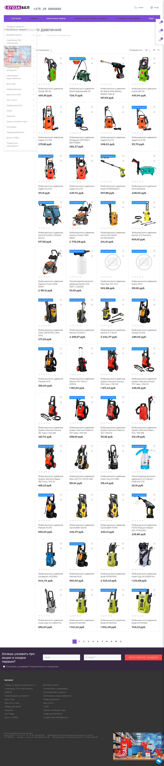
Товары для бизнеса (52, 714)
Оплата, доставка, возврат (91, 18)
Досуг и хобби (11, 717)
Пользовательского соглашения (43, 666)
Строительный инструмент (16, 696)
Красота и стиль (11, 703)
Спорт (46, 706)
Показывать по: (135, 50)
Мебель (8, 692)
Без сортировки (43, 50)
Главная (7, 35)
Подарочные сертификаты (55, 717)
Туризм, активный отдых (54, 710)
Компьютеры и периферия (55, 688)
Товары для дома (51, 699)
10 (116, 641)
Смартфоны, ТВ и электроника (18, 688)
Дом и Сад (9, 699)
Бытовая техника (51, 685)
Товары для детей (12, 706)
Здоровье (8, 710)
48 (147, 50)
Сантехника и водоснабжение (57, 696)
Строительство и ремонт (54, 692)
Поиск (34, 18)
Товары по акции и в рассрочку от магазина (21, 685)
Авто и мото (48, 703)
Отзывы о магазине (128, 18)
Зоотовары (9, 714)
